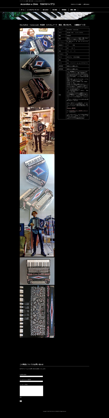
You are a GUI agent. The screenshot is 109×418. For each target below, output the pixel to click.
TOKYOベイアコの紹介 (76, 4)
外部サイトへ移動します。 (72, 66)
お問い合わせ (86, 4)
